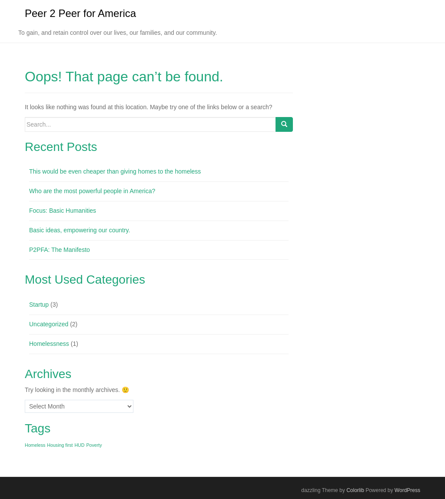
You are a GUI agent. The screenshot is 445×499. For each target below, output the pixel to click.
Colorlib (355, 490)
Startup (39, 304)
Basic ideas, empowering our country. (79, 230)
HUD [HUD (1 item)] (79, 445)
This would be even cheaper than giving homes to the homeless (115, 171)
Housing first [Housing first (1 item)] (60, 445)
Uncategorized (48, 324)
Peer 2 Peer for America (80, 13)
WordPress (407, 490)
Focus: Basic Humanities (62, 210)
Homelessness (49, 343)
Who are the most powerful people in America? (92, 191)
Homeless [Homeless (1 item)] (35, 445)
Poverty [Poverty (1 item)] (94, 445)
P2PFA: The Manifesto (59, 249)
